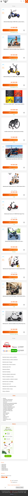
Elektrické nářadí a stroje (8, 388)
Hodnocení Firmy (6, 416)
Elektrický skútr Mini (7, 367)
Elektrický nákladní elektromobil (9, 374)
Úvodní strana (4, 464)
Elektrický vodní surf (7, 384)
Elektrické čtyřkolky (6, 371)
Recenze (4, 398)
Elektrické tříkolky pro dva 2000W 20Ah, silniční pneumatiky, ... (14, 76)
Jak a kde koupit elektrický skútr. (8, 404)
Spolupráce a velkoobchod (7, 409)
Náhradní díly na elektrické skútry (9, 386)
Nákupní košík (4, 466)
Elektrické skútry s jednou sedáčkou (10, 357)
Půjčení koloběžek (6, 412)
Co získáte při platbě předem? (8, 408)
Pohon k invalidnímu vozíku (8, 376)
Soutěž (4, 415)
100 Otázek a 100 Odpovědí (8, 399)
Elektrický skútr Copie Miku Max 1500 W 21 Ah (14, 158)
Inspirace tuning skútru (7, 419)
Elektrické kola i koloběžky (8, 381)
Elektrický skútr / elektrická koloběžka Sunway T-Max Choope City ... (14, 323)
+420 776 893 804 (14, 480)
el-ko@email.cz (14, 482)
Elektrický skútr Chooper (7, 362)
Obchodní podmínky (5, 468)
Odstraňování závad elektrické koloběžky (10, 403)
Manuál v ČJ (5, 417)
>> (14, 6)
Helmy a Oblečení (6, 391)
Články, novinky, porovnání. (7, 400)
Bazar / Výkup (5, 414)
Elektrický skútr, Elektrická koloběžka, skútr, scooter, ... (14, 241)
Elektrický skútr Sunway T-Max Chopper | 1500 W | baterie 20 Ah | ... (14, 296)
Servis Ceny (5, 402)
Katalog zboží (4, 465)
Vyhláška (4, 411)
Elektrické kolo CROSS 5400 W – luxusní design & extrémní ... (14, 104)
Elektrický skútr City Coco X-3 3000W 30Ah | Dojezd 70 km (14, 213)
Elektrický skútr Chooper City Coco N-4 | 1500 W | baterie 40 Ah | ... (14, 186)
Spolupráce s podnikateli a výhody (9, 406)
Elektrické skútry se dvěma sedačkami (10, 359)
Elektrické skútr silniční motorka (9, 364)
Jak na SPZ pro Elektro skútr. (8, 410)
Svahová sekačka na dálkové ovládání (10, 379)
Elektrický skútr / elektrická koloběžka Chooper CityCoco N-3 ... (14, 49)
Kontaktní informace (5, 469)
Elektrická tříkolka (6, 369)
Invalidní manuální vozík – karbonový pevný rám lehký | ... (14, 131)
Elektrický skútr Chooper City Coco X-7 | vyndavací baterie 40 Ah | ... (14, 268)
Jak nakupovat (4, 467)
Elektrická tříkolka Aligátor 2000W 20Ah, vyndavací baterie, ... (14, 21)
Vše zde (4, 420)
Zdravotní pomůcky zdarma (7, 405)
